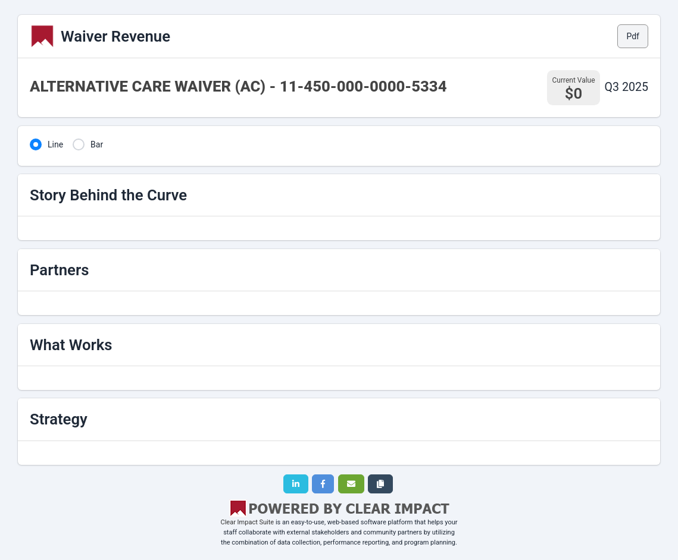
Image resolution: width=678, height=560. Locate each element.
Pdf (632, 36)
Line (55, 144)
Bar (96, 144)
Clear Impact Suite (247, 522)
